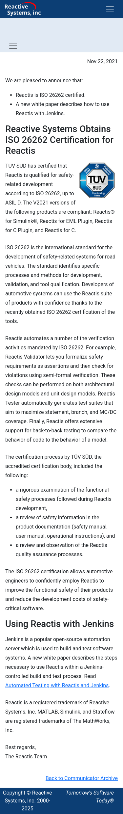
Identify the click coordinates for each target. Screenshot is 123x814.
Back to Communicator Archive (82, 778)
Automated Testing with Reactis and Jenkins (57, 685)
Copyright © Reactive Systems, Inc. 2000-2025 (27, 801)
